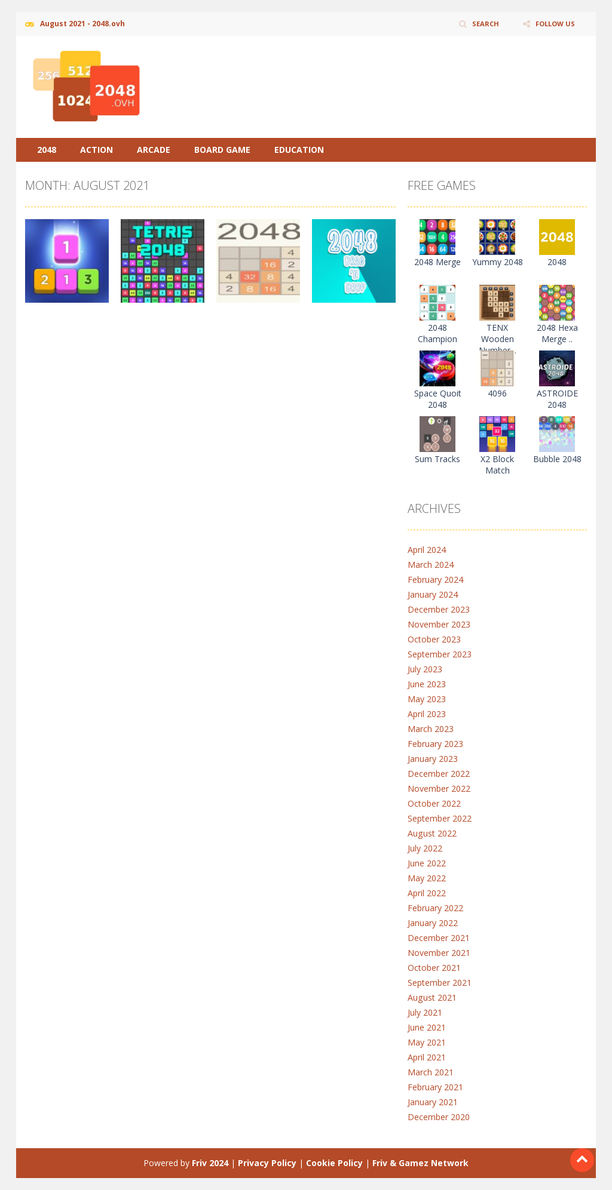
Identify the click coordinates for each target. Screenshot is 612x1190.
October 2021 (434, 967)
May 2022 (427, 878)
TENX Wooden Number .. (497, 339)
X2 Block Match (497, 464)
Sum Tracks (437, 459)
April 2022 (427, 893)
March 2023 (431, 728)
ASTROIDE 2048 (557, 399)
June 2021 (427, 1027)
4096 (497, 393)
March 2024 (431, 564)
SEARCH (481, 24)
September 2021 (440, 982)
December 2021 (439, 937)
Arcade (153, 149)
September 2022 (440, 818)
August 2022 (432, 833)
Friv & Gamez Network (420, 1163)
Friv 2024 (210, 1163)
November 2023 (439, 624)
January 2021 (433, 1102)
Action (96, 149)
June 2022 (427, 863)
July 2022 (425, 848)
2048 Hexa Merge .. (557, 333)
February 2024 (435, 579)
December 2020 (439, 1117)
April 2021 (427, 1057)
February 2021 (435, 1087)
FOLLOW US (553, 24)
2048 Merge (437, 261)
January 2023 (433, 758)
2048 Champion (437, 333)
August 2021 (432, 997)
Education (299, 149)
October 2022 (434, 803)
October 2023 (434, 639)
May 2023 (427, 699)
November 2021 (439, 952)
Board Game (222, 149)
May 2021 (427, 1042)
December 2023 (439, 609)
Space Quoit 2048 (437, 399)
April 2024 (427, 549)
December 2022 (439, 773)
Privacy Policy (267, 1163)
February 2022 (435, 908)
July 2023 (425, 669)
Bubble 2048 (557, 459)
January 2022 (433, 922)
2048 (46, 149)
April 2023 (427, 713)
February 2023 (435, 743)
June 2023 (427, 684)
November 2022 (439, 788)
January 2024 (433, 594)
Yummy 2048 (497, 261)
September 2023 (440, 654)
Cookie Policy (334, 1163)
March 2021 (431, 1072)
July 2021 (425, 1012)
